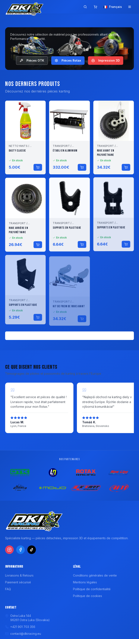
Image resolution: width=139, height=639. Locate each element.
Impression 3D (105, 60)
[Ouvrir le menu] (129, 7)
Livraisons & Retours (19, 575)
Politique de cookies (87, 596)
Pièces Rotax (68, 60)
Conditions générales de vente (95, 575)
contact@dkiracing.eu (23, 633)
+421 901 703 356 (20, 627)
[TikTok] (31, 549)
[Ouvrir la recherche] (85, 7)
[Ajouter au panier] (38, 171)
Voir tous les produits (69, 335)
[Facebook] (20, 549)
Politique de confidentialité (92, 589)
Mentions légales (85, 582)
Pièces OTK (32, 60)
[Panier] (95, 7)
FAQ (8, 589)
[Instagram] (9, 549)
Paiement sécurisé (18, 582)
